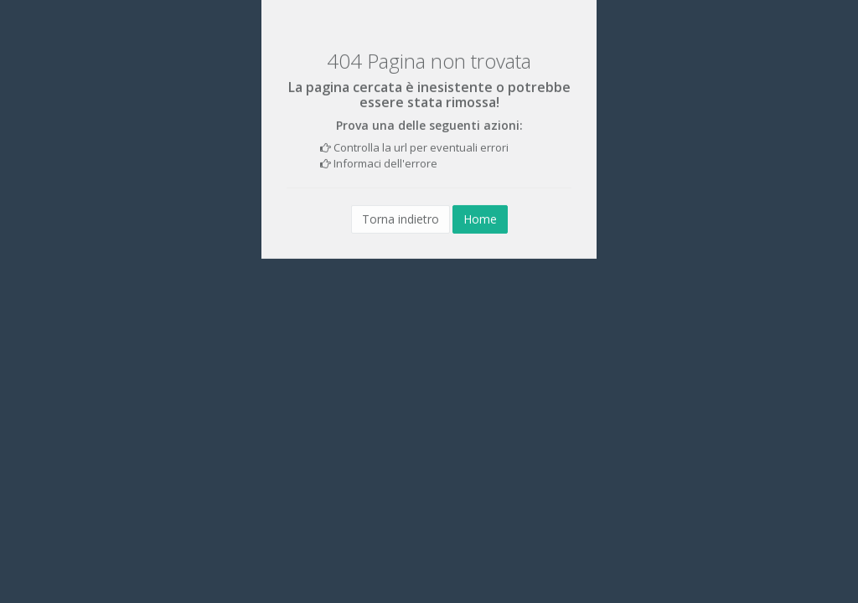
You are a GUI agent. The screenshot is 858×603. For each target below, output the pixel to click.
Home (480, 219)
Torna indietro (400, 219)
